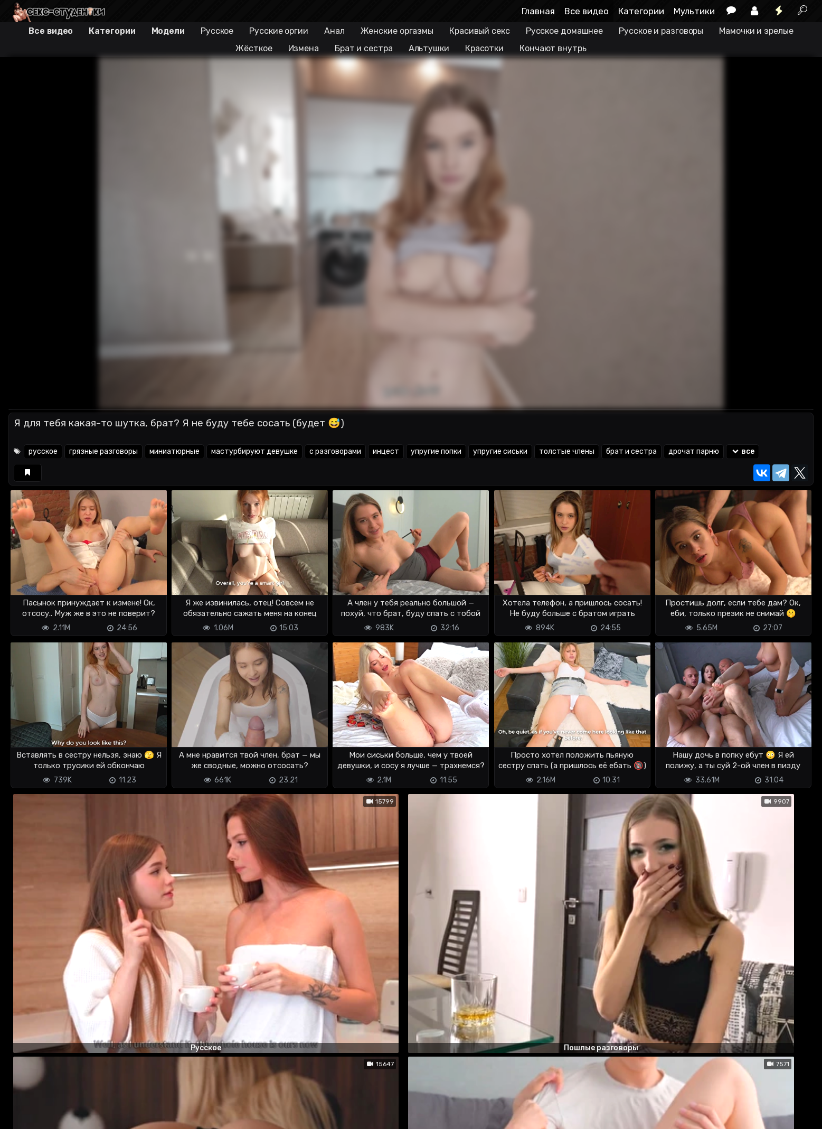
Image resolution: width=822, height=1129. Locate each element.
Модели (168, 31)
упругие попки (436, 451)
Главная (538, 11)
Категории (641, 11)
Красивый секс (479, 31)
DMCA (25, 1114)
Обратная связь (118, 1114)
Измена (303, 48)
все (742, 451)
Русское (217, 31)
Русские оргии (278, 31)
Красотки (484, 48)
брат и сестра (631, 451)
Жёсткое (253, 48)
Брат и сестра (364, 48)
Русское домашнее (564, 31)
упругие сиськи (500, 451)
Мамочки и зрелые (756, 31)
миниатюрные (174, 451)
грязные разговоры (103, 451)
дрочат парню (693, 451)
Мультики (694, 11)
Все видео (586, 11)
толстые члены (566, 451)
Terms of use (63, 1114)
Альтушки (429, 48)
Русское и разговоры (661, 31)
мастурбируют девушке (254, 451)
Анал (334, 31)
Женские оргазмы (397, 31)
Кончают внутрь (553, 48)
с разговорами (335, 451)
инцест (386, 451)
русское (43, 451)
